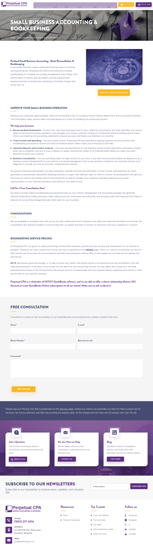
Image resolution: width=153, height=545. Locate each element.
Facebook (133, 523)
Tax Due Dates (99, 527)
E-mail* (81, 330)
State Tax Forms (100, 541)
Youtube (132, 541)
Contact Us (94, 11)
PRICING (90, 255)
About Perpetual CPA (37, 11)
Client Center (79, 11)
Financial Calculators (71, 527)
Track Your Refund (101, 523)
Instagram (133, 527)
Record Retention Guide (103, 537)
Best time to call (85, 346)
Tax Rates (97, 532)
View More (116, 466)
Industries (65, 11)
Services (53, 11)
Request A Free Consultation (114, 98)
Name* (13, 330)
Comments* (15, 361)
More (104, 11)
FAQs (65, 523)
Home (13, 43)
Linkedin (132, 537)
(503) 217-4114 (143, 11)
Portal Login (122, 11)
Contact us (67, 466)
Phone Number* (17, 346)
